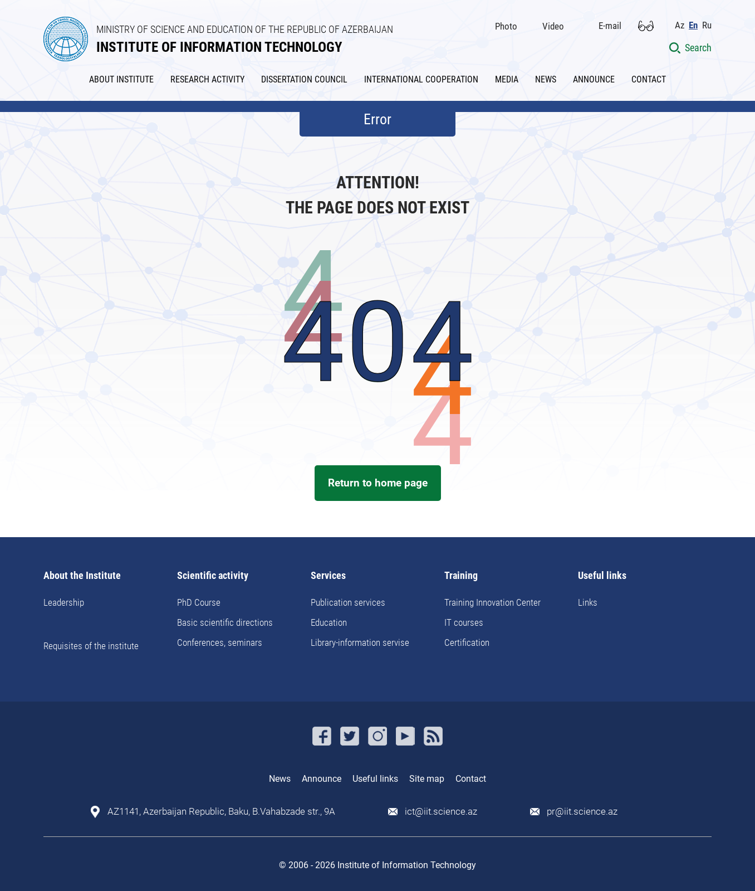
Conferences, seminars (219, 642)
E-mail (610, 26)
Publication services (348, 602)
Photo (506, 26)
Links (587, 602)
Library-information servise (360, 642)
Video (553, 26)
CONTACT (648, 79)
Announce (321, 778)
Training (461, 576)
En (693, 25)
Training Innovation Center (492, 602)
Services (328, 576)
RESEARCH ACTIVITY (207, 79)
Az (679, 25)
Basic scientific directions (225, 622)
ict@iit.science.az (441, 811)
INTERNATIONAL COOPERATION (421, 79)
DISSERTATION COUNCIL (304, 79)
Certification (466, 642)
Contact (470, 778)
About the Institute (82, 576)
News (280, 778)
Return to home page (378, 482)
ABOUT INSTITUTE (121, 79)
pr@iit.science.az (582, 811)
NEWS (545, 79)
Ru (707, 25)
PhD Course (198, 602)
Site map (426, 778)
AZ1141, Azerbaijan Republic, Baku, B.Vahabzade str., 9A (221, 811)
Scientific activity (212, 576)
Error (377, 119)
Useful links (602, 576)
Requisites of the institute (91, 645)
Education (329, 622)
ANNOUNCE (594, 79)
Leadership (63, 602)
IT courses (463, 622)
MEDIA (506, 79)
